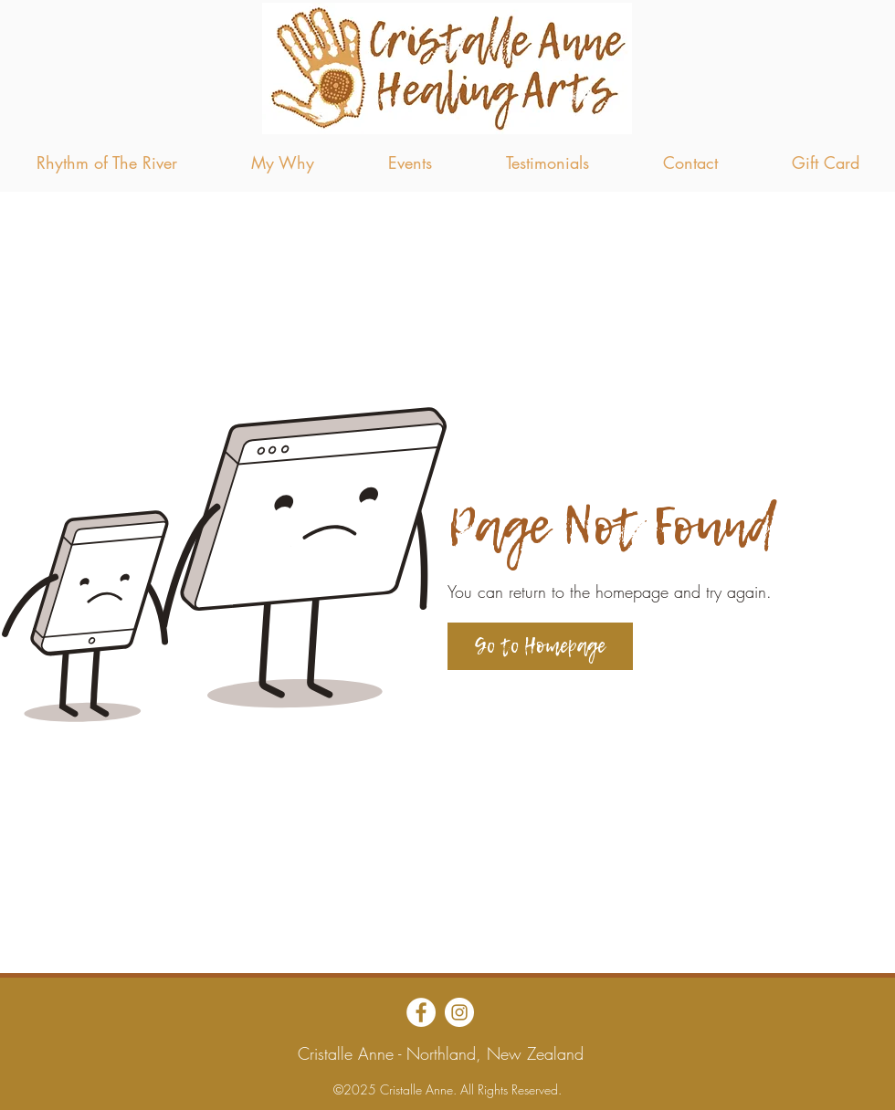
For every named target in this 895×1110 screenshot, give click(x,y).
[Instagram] (459, 1012)
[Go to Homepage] (540, 646)
